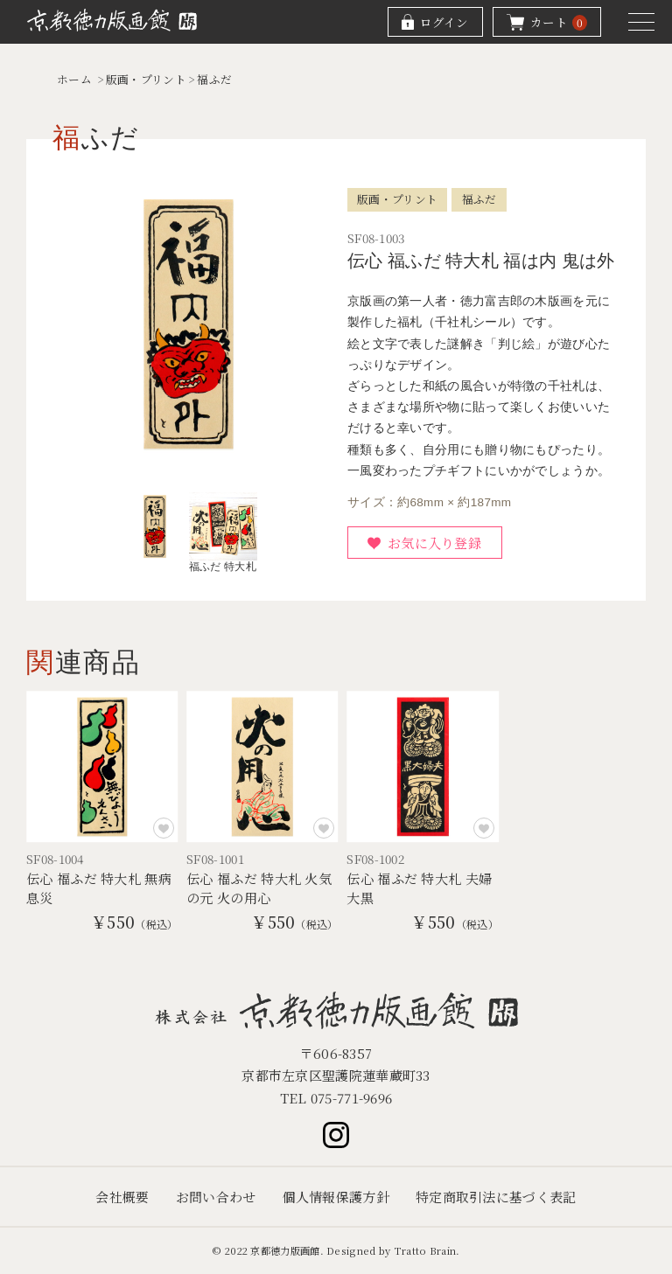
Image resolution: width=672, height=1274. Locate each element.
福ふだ (214, 79)
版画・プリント (146, 79)
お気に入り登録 (434, 542)
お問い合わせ (216, 1196)
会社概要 (122, 1196)
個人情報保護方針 (336, 1196)
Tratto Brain (425, 1250)
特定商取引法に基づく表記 (496, 1196)
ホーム (74, 79)
